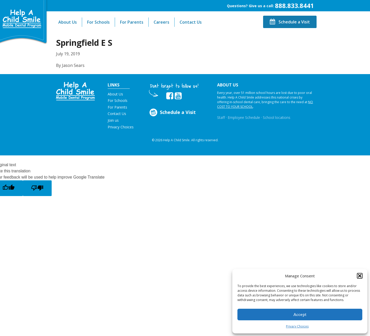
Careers (161, 22)
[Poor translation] (37, 188)
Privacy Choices (297, 326)
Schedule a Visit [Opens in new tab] (172, 112)
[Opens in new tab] (169, 96)
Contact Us (191, 22)
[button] (359, 275)
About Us (67, 22)
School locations (276, 117)
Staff (221, 117)
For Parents (131, 22)
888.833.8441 (294, 5)
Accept (300, 314)
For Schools (98, 22)
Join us (113, 120)
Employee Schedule (244, 117)
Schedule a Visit (290, 22)
